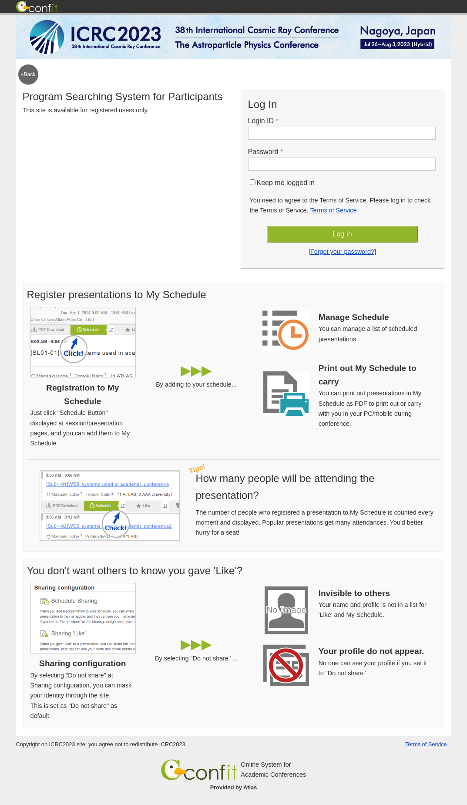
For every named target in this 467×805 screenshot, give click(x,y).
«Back (28, 74)
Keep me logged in (282, 182)
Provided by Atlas (233, 787)
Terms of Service (333, 210)
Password (268, 151)
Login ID (266, 121)
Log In (342, 234)
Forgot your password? (342, 251)
